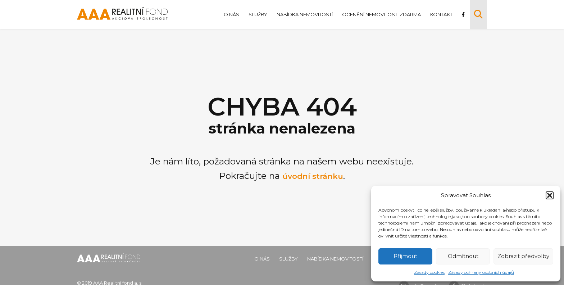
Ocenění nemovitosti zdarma (380, 14)
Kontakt (440, 14)
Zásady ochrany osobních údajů (481, 272)
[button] (549, 195)
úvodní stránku (312, 175)
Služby (256, 14)
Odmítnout (463, 256)
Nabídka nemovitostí (304, 14)
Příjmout (405, 256)
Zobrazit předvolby (523, 256)
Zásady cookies (429, 272)
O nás (230, 14)
